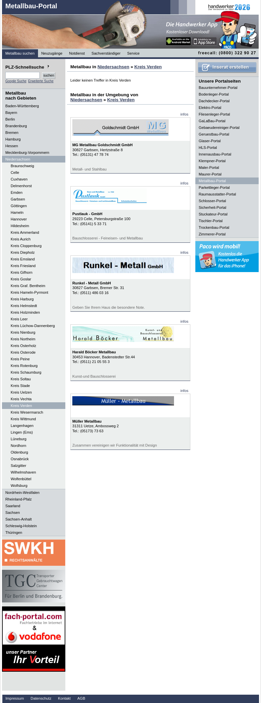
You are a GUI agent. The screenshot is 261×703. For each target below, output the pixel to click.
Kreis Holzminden (25, 312)
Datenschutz (41, 698)
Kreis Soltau (21, 379)
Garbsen (18, 199)
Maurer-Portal (210, 174)
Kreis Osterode (23, 352)
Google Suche (15, 81)
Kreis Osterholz (23, 346)
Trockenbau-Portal (214, 227)
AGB (81, 698)
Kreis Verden (21, 406)
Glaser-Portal (210, 141)
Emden (16, 192)
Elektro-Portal (210, 108)
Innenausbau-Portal (215, 154)
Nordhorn (18, 446)
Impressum (15, 698)
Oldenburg (19, 452)
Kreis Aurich (21, 239)
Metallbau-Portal (31, 6)
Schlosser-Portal (212, 201)
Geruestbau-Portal (214, 134)
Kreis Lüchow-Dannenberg (33, 326)
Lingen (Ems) (22, 432)
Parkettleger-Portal (214, 187)
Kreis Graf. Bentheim (28, 286)
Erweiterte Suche (40, 81)
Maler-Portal (209, 168)
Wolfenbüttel (21, 479)
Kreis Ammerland (25, 232)
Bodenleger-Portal (214, 94)
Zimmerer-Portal (212, 234)
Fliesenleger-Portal (214, 114)
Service (133, 53)
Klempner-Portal (212, 161)
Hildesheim (20, 226)
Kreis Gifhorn (21, 272)
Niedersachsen (113, 66)
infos (184, 114)
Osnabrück (20, 459)
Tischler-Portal (211, 221)
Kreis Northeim (23, 339)
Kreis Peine (20, 359)
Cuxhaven (19, 179)
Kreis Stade (20, 386)
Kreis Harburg (22, 299)
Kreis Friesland (23, 266)
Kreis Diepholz (23, 252)
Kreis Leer (19, 319)
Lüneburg (18, 439)
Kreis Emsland (23, 259)
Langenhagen (22, 426)
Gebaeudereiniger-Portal (219, 128)
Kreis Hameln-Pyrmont (29, 292)
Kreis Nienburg (23, 332)
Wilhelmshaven (23, 472)
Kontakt (64, 698)
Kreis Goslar (21, 279)
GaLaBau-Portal (212, 121)
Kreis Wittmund (23, 419)
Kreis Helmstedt (24, 306)
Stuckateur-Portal (213, 214)
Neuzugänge (51, 53)
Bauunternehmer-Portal (218, 88)
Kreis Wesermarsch (27, 412)
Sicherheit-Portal (212, 207)
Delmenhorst (21, 186)
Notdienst (77, 53)
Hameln (17, 212)
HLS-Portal (208, 148)
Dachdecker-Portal (214, 101)
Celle (15, 173)
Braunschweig (22, 166)
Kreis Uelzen (21, 392)
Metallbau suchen (20, 53)
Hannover (19, 219)
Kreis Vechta (21, 399)
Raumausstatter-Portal (217, 194)
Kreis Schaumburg (26, 372)
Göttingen (19, 206)
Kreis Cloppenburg (26, 246)
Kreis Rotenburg (24, 366)
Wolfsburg (19, 486)
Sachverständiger (105, 53)
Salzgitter (18, 466)
